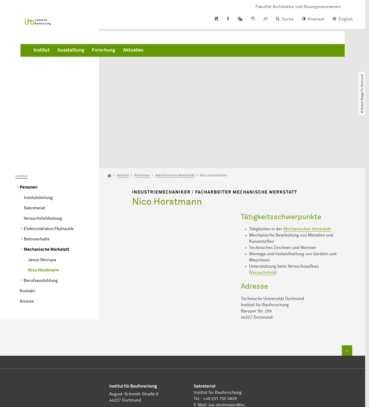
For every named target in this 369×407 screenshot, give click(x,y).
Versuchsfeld (263, 214)
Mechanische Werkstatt (46, 191)
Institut (120, 51)
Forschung (182, 51)
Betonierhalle (37, 181)
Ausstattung (149, 51)
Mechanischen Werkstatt (307, 171)
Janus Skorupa (42, 201)
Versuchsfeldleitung (43, 160)
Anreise (27, 243)
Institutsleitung (38, 139)
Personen (29, 129)
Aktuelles (212, 51)
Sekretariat (34, 150)
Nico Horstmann (43, 212)
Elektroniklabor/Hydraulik (49, 170)
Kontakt (27, 233)
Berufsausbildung (41, 222)
